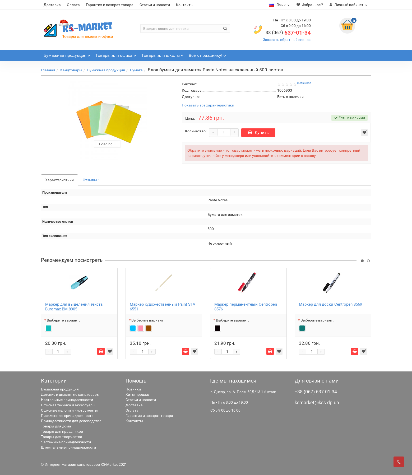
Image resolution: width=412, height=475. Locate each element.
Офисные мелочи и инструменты (69, 410)
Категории (54, 381)
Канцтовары (71, 70)
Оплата (73, 5)
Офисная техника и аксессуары (68, 405)
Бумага (136, 70)
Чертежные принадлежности (66, 442)
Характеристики (59, 180)
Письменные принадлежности (67, 415)
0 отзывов (304, 83)
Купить (258, 132)
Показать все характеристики (208, 105)
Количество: (195, 131)
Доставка (52, 5)
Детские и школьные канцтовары (70, 394)
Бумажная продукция (106, 70)
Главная (48, 70)
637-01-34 (288, 33)
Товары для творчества (61, 437)
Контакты (184, 5)
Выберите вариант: (63, 320)
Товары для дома (56, 426)
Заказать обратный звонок (287, 40)
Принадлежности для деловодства (71, 421)
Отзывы (91, 179)
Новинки (133, 389)
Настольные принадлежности (67, 400)
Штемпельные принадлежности (68, 447)
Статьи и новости (155, 5)
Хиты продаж (137, 394)
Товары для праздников (62, 431)
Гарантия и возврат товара (109, 5)
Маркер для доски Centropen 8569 (330, 304)
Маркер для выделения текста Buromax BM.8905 (74, 306)
